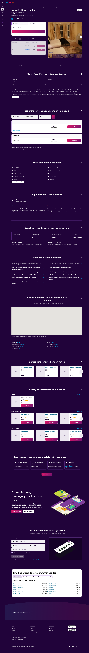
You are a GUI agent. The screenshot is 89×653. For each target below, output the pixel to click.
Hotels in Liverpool (51, 585)
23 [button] (22, 49)
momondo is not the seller (47, 610)
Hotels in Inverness (51, 591)
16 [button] (22, 46)
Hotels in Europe (21, 7)
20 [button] (35, 46)
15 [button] (42, 43)
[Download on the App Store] (72, 630)
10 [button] (25, 43)
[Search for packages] (2, 15)
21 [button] (38, 46)
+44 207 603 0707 (16, 16)
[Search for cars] (2, 12)
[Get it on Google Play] (72, 626)
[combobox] (29, 541)
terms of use (29, 559)
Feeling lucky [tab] (36, 576)
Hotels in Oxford (51, 587)
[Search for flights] (2, 6)
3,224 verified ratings (22, 18)
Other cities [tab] (17, 576)
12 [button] (32, 43)
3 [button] (25, 39)
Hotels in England (42, 7)
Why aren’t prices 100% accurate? (47, 615)
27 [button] (35, 49)
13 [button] (35, 43)
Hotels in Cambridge (18, 587)
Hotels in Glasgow (17, 585)
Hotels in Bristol (50, 589)
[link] (27, 405)
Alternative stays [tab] (26, 576)
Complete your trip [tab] (46, 576)
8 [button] (42, 39)
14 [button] (38, 43)
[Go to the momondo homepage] (9, 2)
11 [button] (28, 43)
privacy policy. (36, 559)
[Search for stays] (2, 9)
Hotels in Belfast (17, 589)
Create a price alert (69, 466)
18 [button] (28, 46)
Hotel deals (13, 7)
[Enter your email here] (29, 549)
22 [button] (42, 46)
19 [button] (32, 46)
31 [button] (25, 53)
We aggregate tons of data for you (47, 612)
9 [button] (22, 43)
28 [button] (38, 49)
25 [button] (28, 49)
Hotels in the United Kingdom (31, 7)
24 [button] (25, 49)
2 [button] (22, 39)
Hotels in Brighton (17, 593)
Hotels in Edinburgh (17, 583)
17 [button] (25, 46)
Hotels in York (50, 593)
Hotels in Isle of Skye (18, 591)
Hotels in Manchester (52, 583)
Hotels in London (50, 7)
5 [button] (32, 39)
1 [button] (53, 36)
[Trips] (2, 19)
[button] (2, 2)
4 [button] (63, 36)
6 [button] (35, 39)
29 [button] (42, 49)
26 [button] (32, 49)
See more (79, 394)
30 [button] (22, 53)
